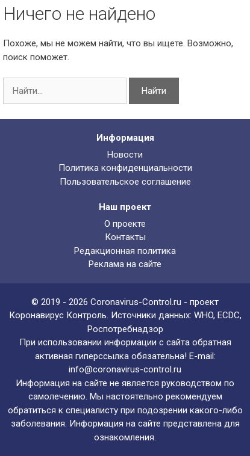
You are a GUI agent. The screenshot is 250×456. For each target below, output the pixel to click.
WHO (203, 315)
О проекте (125, 223)
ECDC (228, 315)
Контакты (125, 237)
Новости (125, 154)
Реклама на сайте (125, 264)
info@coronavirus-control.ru (125, 369)
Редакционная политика (125, 250)
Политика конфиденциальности (125, 167)
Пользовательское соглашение (125, 181)
